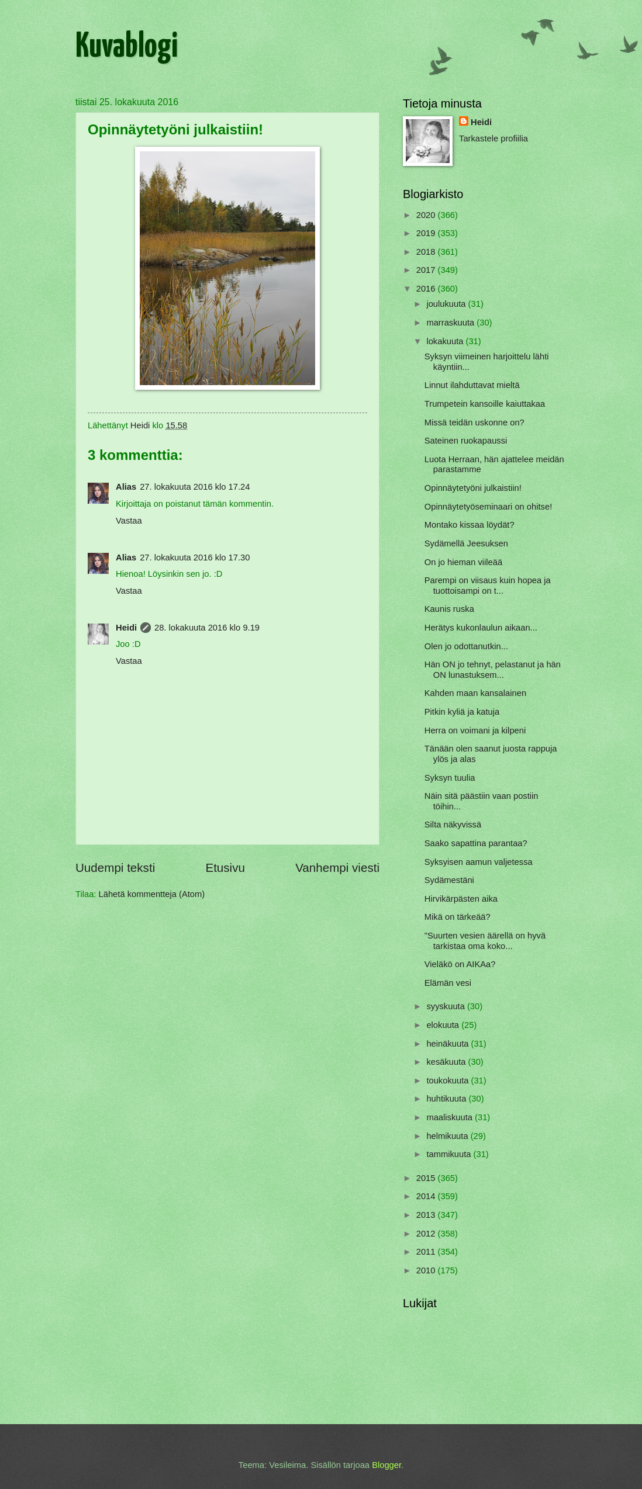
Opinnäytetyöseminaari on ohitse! (488, 506)
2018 (427, 252)
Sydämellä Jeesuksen (466, 543)
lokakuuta (445, 341)
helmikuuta (448, 1136)
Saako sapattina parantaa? (475, 843)
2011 (427, 1251)
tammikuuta (449, 1154)
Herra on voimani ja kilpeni (475, 730)
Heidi (126, 627)
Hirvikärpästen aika (461, 898)
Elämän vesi (447, 983)
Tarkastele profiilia (493, 138)
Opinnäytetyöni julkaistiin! (473, 488)
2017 (427, 270)
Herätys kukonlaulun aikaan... (480, 627)
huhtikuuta (447, 1098)
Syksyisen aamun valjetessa (478, 862)
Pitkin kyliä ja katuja (461, 711)
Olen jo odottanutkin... (466, 646)
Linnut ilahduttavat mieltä (472, 385)
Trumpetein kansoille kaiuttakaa (484, 403)
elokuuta (443, 1025)
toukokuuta (448, 1080)
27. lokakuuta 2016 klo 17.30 (195, 557)
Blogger (386, 1465)
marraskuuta (451, 322)
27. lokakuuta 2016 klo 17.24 (195, 486)
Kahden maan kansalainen (475, 693)
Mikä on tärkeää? (457, 917)
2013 (427, 1215)
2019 (427, 233)
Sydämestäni (449, 880)
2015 (427, 1178)
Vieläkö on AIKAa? (460, 964)
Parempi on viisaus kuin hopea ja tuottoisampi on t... (487, 585)
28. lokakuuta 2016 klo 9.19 (207, 627)
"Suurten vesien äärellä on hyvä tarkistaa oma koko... (485, 941)
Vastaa (129, 520)
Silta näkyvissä (452, 824)
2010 (427, 1270)
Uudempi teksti (115, 867)
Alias (126, 486)
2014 (427, 1196)
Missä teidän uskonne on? (474, 422)
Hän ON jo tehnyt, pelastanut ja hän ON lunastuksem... (492, 670)
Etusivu (225, 867)
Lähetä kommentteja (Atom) (152, 894)
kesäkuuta (447, 1061)
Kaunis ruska (449, 609)
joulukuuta (447, 304)
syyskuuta (446, 1006)
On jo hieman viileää (463, 562)
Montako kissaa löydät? (469, 524)
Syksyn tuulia (449, 777)
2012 (427, 1233)
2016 (427, 288)
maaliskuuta (450, 1117)
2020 (427, 215)
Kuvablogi (126, 47)
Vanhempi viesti (337, 867)
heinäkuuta (448, 1043)
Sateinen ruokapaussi (466, 440)
